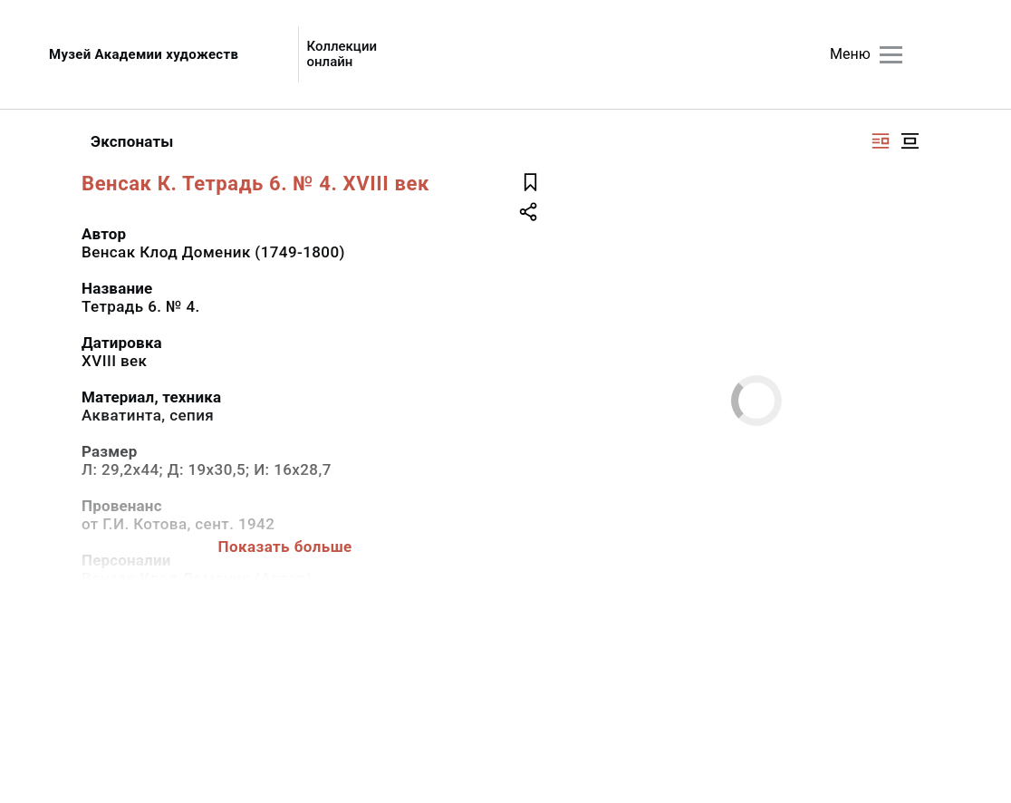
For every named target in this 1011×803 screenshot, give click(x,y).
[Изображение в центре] (909, 141)
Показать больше (285, 546)
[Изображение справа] (880, 141)
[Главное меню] (891, 55)
